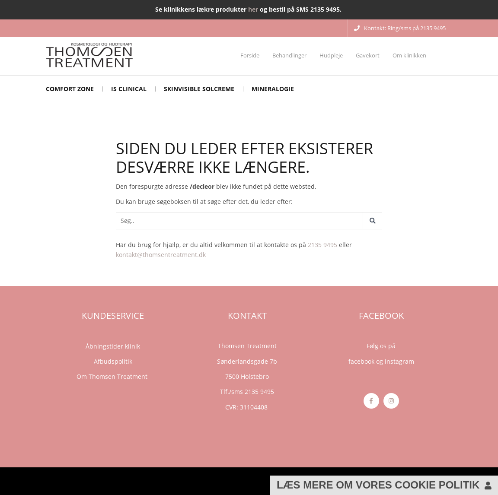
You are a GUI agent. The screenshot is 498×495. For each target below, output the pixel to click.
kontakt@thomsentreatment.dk (161, 255)
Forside (249, 55)
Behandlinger (289, 55)
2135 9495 (322, 245)
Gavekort (368, 55)
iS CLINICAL (129, 89)
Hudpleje (331, 55)
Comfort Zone (70, 89)
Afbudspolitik (113, 361)
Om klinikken (409, 55)
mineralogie (273, 89)
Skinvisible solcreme (199, 89)
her (253, 9)
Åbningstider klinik (113, 346)
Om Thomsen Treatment (113, 376)
